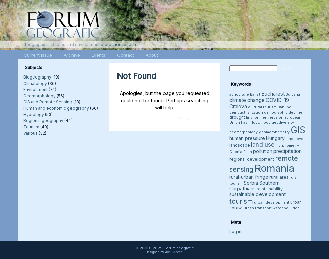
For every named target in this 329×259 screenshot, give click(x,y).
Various (30, 133)
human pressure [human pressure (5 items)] (247, 138)
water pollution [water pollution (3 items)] (286, 208)
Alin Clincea (174, 252)
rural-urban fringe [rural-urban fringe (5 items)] (248, 177)
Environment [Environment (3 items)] (257, 117)
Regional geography (43, 120)
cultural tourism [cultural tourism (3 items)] (262, 107)
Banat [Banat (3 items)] (255, 94)
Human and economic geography (56, 108)
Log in (235, 231)
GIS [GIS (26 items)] (298, 130)
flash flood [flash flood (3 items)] (250, 122)
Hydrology (33, 114)
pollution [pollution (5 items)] (262, 151)
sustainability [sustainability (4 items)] (270, 188)
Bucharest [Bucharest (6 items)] (273, 94)
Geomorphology (39, 95)
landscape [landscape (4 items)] (239, 145)
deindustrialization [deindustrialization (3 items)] (246, 112)
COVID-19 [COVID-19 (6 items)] (277, 100)
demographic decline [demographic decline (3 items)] (283, 112)
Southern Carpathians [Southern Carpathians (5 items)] (254, 185)
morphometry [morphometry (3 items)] (287, 145)
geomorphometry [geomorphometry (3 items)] (274, 132)
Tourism (31, 127)
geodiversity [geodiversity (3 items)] (283, 122)
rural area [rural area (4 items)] (279, 177)
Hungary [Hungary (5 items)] (275, 138)
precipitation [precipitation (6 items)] (287, 151)
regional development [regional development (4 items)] (251, 159)
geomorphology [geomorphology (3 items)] (243, 132)
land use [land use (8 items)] (262, 144)
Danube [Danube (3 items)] (284, 107)
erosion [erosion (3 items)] (276, 117)
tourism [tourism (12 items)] (241, 201)
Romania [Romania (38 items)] (274, 168)
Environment (35, 89)
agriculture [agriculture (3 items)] (239, 94)
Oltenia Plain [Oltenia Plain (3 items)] (240, 152)
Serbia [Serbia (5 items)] (251, 183)
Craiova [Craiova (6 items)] (238, 106)
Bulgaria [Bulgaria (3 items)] (293, 94)
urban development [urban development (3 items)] (271, 202)
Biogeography (37, 77)
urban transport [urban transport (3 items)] (258, 208)
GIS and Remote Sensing (47, 101)
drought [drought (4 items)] (237, 117)
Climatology (35, 83)
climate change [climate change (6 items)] (247, 100)
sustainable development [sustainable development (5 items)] (257, 194)
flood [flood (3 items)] (266, 122)
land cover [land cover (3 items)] (295, 139)
